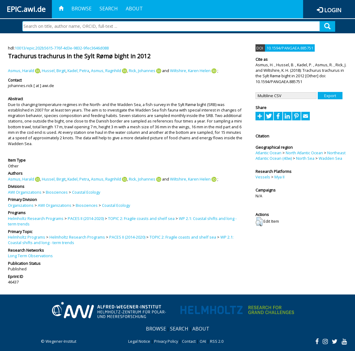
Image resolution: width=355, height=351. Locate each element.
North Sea (305, 158)
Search (109, 8)
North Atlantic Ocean (304, 152)
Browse (81, 8)
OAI (203, 341)
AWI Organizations (25, 192)
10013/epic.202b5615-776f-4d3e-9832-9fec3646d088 (62, 48)
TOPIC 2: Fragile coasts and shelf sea (141, 218)
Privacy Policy (166, 341)
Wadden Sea (330, 158)
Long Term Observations (30, 255)
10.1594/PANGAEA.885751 (289, 48)
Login (332, 10)
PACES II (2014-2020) (86, 218)
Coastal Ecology (86, 192)
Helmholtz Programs (26, 237)
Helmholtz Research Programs (35, 218)
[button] (259, 221)
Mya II (279, 177)
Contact (189, 341)
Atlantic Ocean (268, 152)
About (134, 8)
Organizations (21, 205)
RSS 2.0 (216, 341)
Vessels (262, 177)
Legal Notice (139, 341)
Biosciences (57, 192)
